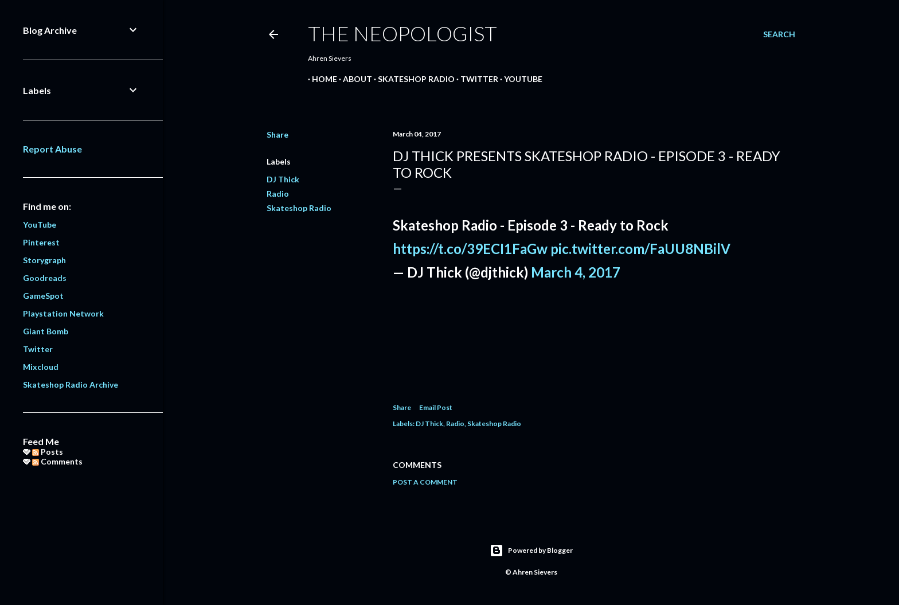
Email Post (435, 407)
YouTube (519, 79)
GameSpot (43, 295)
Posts (47, 451)
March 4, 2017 (575, 272)
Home (320, 79)
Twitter (475, 79)
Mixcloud (40, 367)
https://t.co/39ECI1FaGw (470, 248)
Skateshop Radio (412, 79)
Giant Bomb (45, 331)
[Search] (779, 34)
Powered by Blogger (531, 550)
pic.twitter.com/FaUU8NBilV (640, 248)
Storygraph (44, 260)
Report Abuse (52, 148)
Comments (57, 461)
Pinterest (41, 242)
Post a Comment (425, 482)
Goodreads (45, 278)
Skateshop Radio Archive (70, 384)
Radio (278, 193)
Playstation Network (63, 313)
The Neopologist (402, 33)
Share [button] (277, 134)
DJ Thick (283, 179)
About (353, 79)
